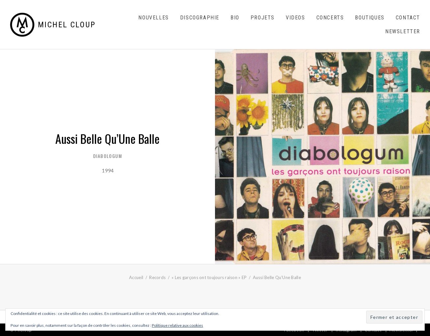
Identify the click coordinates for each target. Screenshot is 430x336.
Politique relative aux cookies (177, 325)
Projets (263, 17)
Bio (234, 17)
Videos (295, 17)
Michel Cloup (67, 24)
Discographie (199, 17)
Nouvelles (153, 17)
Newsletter (402, 31)
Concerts (330, 17)
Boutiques (369, 17)
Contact (408, 17)
